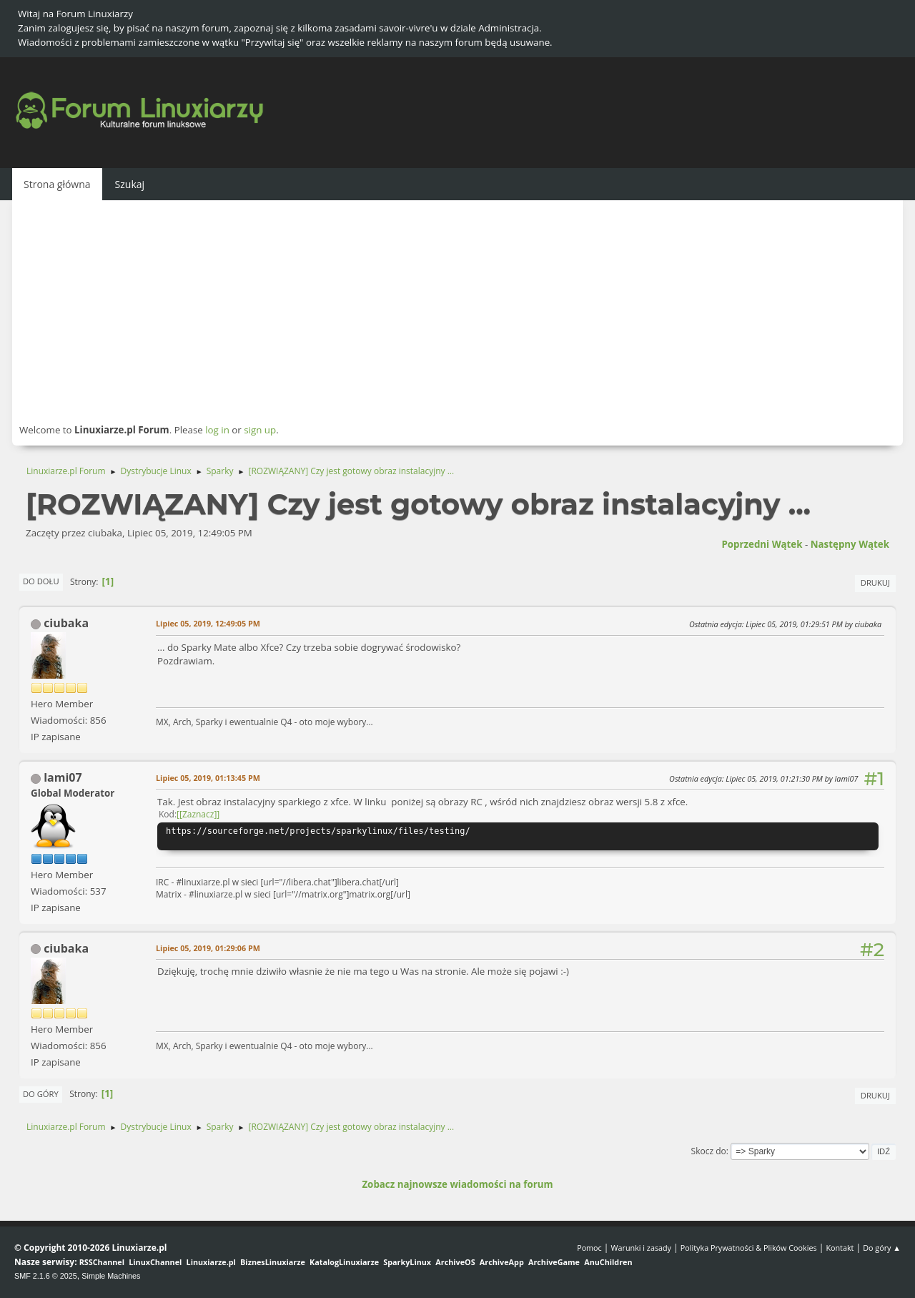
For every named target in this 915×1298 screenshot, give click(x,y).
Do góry (41, 1093)
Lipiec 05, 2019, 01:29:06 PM (208, 948)
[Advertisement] (457, 311)
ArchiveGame (554, 1262)
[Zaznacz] (198, 814)
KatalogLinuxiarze (344, 1262)
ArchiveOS (455, 1262)
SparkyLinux (407, 1262)
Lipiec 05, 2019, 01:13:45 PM (208, 777)
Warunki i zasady (641, 1247)
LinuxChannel (155, 1262)
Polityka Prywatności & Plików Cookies (749, 1247)
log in (217, 429)
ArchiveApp (502, 1262)
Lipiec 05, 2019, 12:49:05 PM (208, 623)
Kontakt (840, 1247)
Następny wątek (850, 544)
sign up (260, 429)
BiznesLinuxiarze (272, 1262)
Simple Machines (110, 1276)
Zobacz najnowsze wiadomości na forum (457, 1184)
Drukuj (875, 582)
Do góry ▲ (882, 1247)
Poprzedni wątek (761, 544)
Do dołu (41, 581)
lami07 (62, 777)
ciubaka (66, 623)
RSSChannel (101, 1262)
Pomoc (589, 1247)
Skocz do (708, 1151)
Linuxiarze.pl (211, 1262)
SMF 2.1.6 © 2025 (45, 1276)
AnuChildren (608, 1262)
